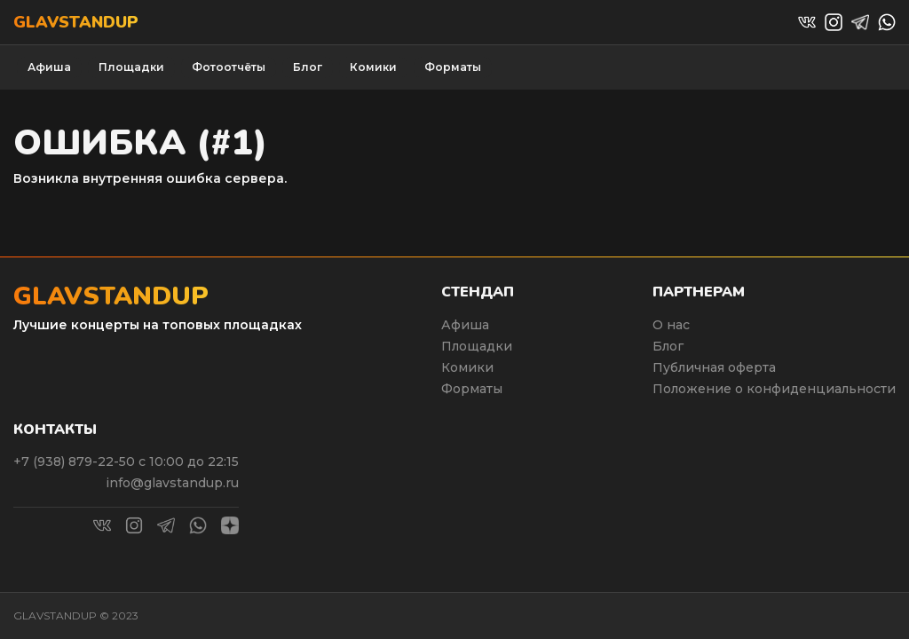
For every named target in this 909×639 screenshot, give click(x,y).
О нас (671, 325)
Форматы (452, 67)
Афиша (49, 67)
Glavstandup (75, 22)
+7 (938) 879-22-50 (75, 461)
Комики (373, 67)
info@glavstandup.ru (172, 483)
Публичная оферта (714, 367)
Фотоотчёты (228, 67)
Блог (307, 67)
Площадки (131, 67)
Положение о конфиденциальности (774, 389)
